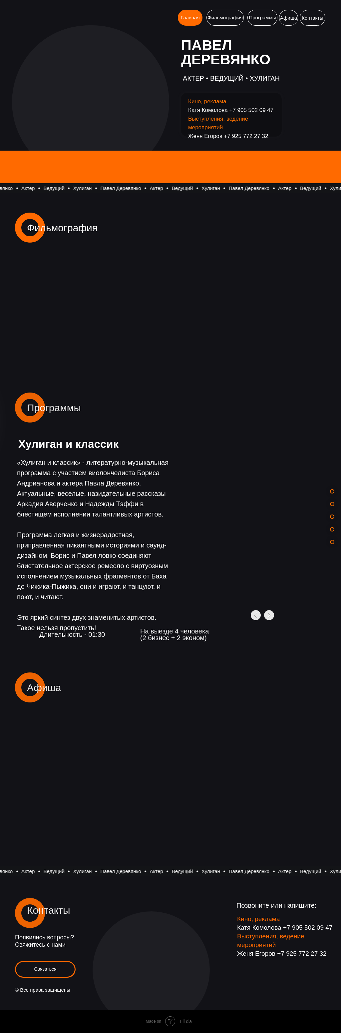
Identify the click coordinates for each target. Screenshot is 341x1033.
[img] (65, 785)
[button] (45, 969)
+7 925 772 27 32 (246, 136)
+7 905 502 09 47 (251, 110)
